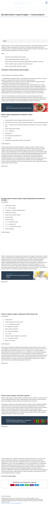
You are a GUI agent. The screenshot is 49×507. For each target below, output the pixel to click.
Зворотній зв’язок (5, 503)
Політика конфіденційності (16, 503)
